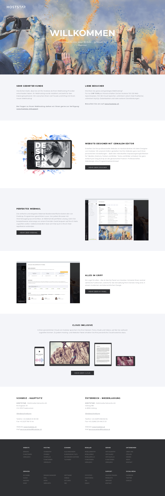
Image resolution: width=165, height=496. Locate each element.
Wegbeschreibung (23, 413)
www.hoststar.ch (112, 104)
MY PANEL (26, 475)
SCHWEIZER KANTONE (71, 457)
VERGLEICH (26, 457)
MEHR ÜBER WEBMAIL (29, 233)
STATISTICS (88, 475)
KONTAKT (129, 462)
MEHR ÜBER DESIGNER (98, 167)
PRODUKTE (109, 478)
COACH (87, 483)
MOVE (45, 480)
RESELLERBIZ (89, 454)
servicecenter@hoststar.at (99, 429)
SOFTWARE (68, 475)
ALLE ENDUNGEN (69, 451)
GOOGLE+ (129, 480)
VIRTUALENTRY (110, 451)
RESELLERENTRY (90, 451)
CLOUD (25, 478)
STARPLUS (47, 457)
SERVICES (108, 480)
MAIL (45, 478)
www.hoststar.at (98, 427)
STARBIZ (46, 454)
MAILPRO (26, 480)
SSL (86, 480)
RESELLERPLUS (90, 457)
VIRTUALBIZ (109, 454)
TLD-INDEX (67, 459)
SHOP (25, 483)
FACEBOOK (129, 475)
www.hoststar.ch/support (27, 109)
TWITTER (129, 478)
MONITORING (89, 478)
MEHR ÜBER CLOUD (82, 373)
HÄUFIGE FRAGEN (111, 475)
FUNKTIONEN (27, 454)
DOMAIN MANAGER (50, 475)
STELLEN (129, 454)
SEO (65, 483)
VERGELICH (47, 462)
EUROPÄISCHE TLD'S (70, 454)
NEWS (128, 459)
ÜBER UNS (129, 451)
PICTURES (67, 480)
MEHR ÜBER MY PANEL (98, 292)
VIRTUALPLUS (109, 457)
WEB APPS (47, 483)
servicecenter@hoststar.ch (31, 429)
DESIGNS (26, 451)
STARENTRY (47, 451)
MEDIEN (128, 457)
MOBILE (66, 478)
